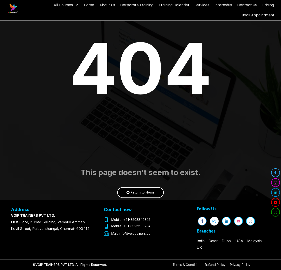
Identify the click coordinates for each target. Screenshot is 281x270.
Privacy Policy (242, 265)
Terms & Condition (184, 265)
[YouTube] (275, 202)
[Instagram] (275, 182)
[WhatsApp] (275, 212)
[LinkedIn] (275, 192)
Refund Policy (215, 265)
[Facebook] (275, 172)
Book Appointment (258, 13)
